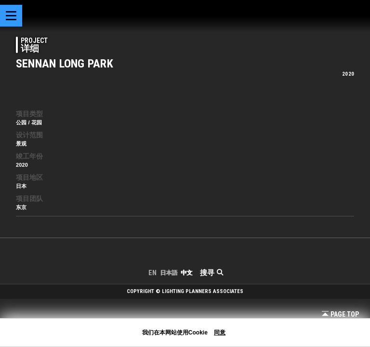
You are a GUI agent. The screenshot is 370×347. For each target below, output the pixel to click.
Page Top (340, 314)
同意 (219, 332)
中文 (186, 272)
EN (152, 272)
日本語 (168, 272)
